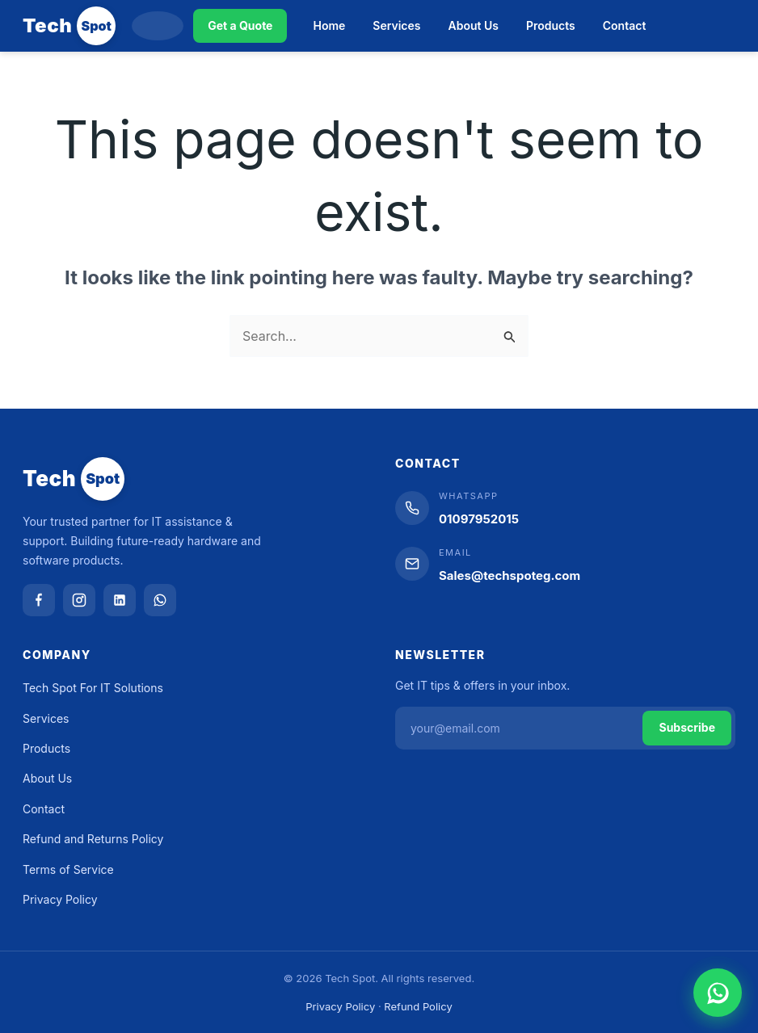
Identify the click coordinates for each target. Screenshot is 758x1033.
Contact (624, 25)
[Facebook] (39, 600)
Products (550, 25)
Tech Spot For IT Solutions (93, 688)
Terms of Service (68, 869)
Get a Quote (240, 25)
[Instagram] (79, 600)
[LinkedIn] (119, 600)
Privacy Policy (60, 899)
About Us (473, 25)
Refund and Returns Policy (93, 839)
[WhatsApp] (160, 600)
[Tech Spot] (69, 25)
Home (329, 25)
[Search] (157, 25)
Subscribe (687, 727)
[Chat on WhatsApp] (717, 992)
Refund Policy (418, 1006)
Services (396, 25)
